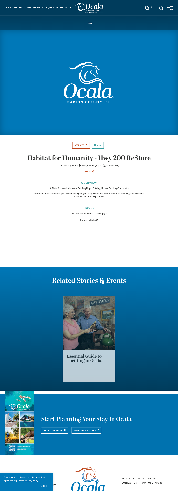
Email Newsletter (86, 430)
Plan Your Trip (15, 8)
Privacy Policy (31, 480)
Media (152, 478)
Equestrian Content (58, 8)
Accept (44, 486)
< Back (89, 23)
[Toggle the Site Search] (161, 7)
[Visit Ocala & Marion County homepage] (89, 8)
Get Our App (35, 8)
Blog (141, 478)
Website (81, 145)
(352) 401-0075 (111, 165)
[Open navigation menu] (170, 8)
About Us (128, 478)
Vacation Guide (55, 430)
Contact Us (129, 483)
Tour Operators (152, 483)
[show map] (98, 145)
